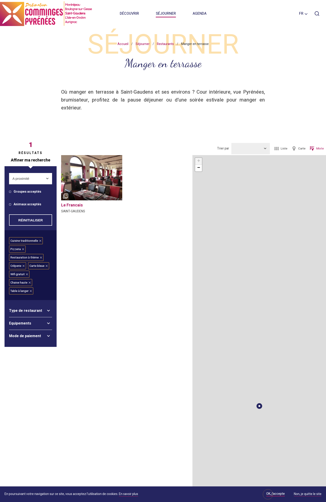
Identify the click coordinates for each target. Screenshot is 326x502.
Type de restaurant (25, 310)
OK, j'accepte (275, 493)
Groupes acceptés (27, 192)
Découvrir (129, 13)
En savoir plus (128, 494)
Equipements (20, 323)
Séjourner (166, 13)
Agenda (199, 13)
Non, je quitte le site (307, 494)
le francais (72, 205)
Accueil (122, 44)
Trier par (223, 148)
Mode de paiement (25, 336)
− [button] (198, 168)
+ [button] (198, 161)
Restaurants (165, 44)
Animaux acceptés (27, 204)
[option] (91, 179)
